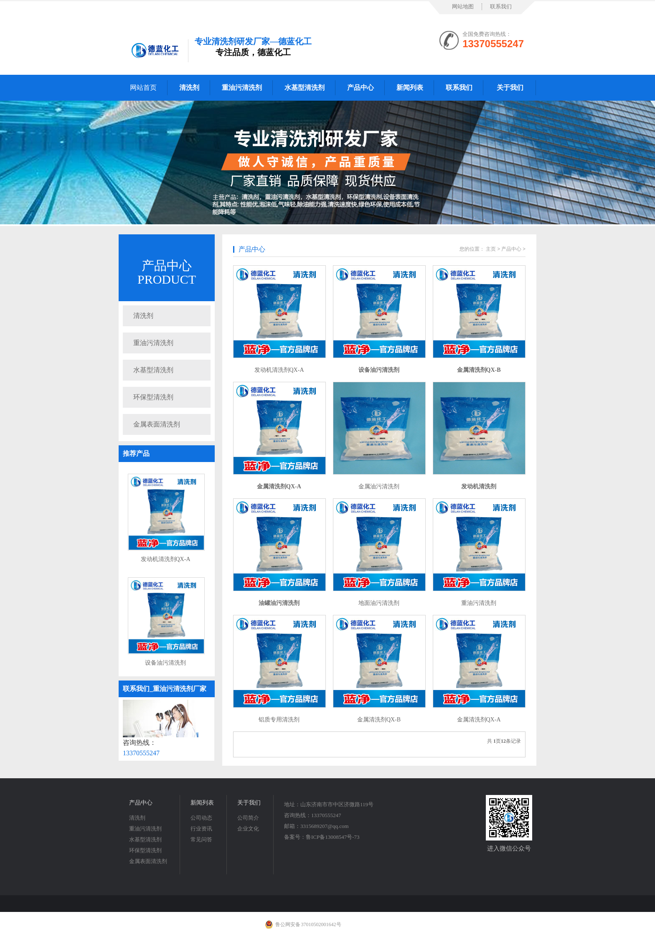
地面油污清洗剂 (378, 603)
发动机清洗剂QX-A (165, 559)
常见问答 (201, 839)
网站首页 (143, 87)
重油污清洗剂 (153, 342)
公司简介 (248, 818)
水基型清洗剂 (153, 369)
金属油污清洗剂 (378, 486)
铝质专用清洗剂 (279, 719)
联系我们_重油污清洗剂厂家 (164, 688)
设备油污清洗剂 (165, 663)
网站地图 (463, 6)
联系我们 (501, 6)
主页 (491, 249)
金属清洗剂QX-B (379, 719)
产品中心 (167, 265)
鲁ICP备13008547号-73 (333, 837)
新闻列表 (202, 803)
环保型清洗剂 (153, 397)
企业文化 (248, 828)
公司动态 (201, 818)
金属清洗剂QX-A (479, 719)
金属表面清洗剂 (156, 424)
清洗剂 (143, 315)
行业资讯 (201, 828)
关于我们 (249, 803)
